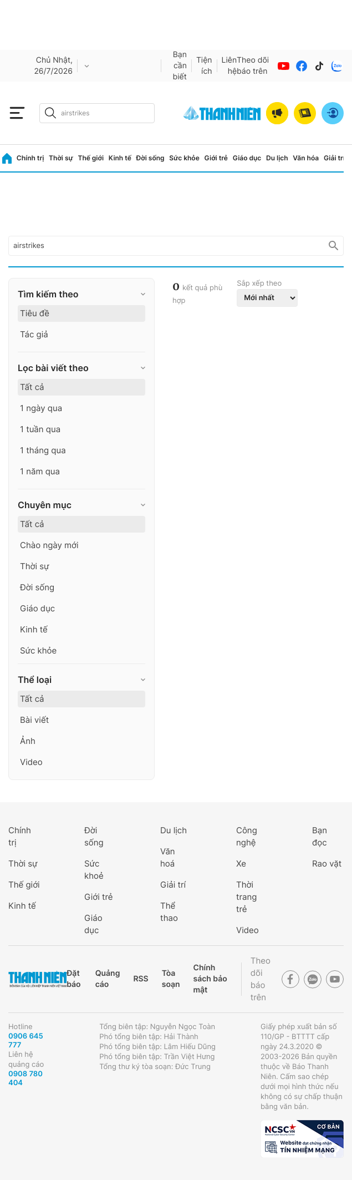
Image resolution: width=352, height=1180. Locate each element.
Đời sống (150, 158)
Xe (241, 863)
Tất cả (32, 387)
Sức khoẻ (94, 869)
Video (31, 762)
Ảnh (27, 741)
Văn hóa (306, 158)
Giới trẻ (216, 158)
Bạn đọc (319, 836)
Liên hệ (229, 65)
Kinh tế (120, 158)
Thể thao (169, 911)
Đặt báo (73, 979)
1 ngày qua (41, 408)
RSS (140, 979)
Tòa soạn (171, 979)
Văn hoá (167, 857)
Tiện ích (204, 65)
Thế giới (91, 158)
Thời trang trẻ (246, 896)
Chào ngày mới (49, 545)
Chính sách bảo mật (210, 979)
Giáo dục (247, 158)
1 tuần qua (40, 429)
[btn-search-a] (50, 113)
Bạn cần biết (180, 65)
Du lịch (277, 158)
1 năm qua (40, 471)
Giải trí (334, 158)
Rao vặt (326, 863)
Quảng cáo (107, 979)
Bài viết (34, 720)
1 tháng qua (43, 450)
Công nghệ (246, 836)
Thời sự (61, 158)
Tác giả (34, 334)
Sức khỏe (184, 158)
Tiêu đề (34, 313)
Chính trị (30, 158)
